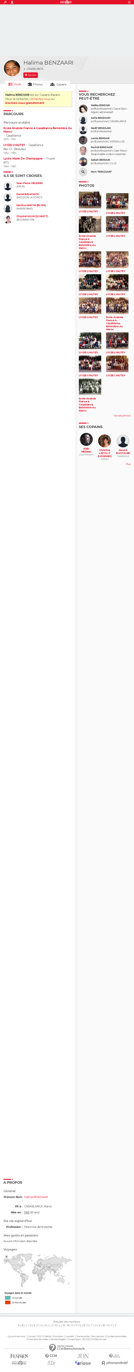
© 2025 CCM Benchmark (95, 1339)
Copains (61, 84)
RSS (39, 1336)
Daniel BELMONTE (27, 194)
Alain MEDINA (86, 450)
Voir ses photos (122, 415)
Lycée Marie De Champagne (23, 158)
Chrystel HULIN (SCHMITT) (32, 216)
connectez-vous (39, 99)
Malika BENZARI (100, 105)
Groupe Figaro (74, 1339)
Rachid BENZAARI (101, 147)
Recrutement (98, 1336)
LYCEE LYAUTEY (14, 145)
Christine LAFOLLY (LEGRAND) (104, 453)
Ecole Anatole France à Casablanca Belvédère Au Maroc (87, 242)
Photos (38, 84)
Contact (32, 1336)
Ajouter (32, 75)
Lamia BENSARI (100, 138)
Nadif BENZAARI (101, 128)
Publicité (47, 1336)
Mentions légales (58, 1339)
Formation (58, 1336)
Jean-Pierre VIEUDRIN (29, 183)
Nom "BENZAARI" (101, 171)
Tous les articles (83, 1336)
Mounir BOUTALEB (123, 452)
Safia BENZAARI (100, 118)
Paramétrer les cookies (38, 1339)
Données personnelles (116, 1336)
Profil (17, 84)
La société (69, 1336)
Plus (128, 464)
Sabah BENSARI (100, 159)
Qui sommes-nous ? (17, 1336)
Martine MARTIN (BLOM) (31, 205)
